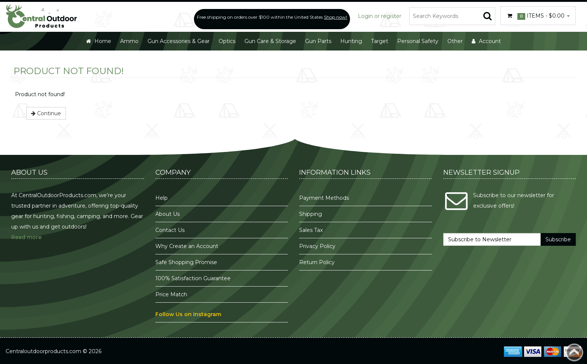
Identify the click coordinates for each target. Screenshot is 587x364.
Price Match (171, 294)
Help (161, 198)
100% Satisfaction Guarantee (193, 278)
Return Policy (317, 262)
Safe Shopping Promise (186, 262)
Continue (46, 113)
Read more (26, 237)
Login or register (379, 16)
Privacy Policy (318, 246)
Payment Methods (324, 198)
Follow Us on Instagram (188, 314)
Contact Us (170, 230)
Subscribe (558, 239)
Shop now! (335, 17)
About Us (167, 214)
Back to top (574, 352)
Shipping (310, 214)
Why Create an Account (186, 246)
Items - (538, 16)
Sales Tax (311, 230)
